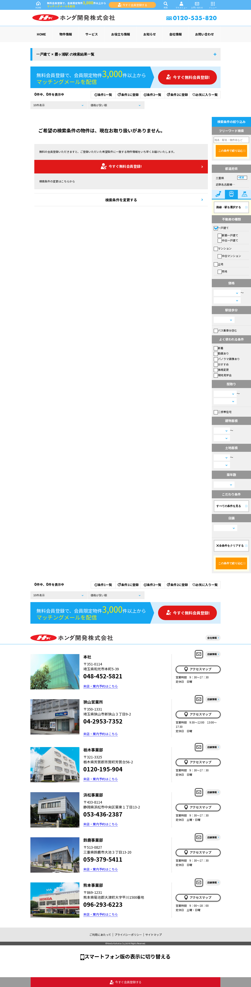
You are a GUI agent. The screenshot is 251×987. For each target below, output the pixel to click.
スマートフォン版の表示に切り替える (127, 956)
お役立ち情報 (120, 34)
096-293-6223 (103, 904)
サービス (91, 34)
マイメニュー (181, 5)
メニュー (213, 5)
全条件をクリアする (230, 545)
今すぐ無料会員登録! (188, 77)
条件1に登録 (128, 94)
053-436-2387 (103, 813)
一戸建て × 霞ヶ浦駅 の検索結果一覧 (65, 54)
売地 (222, 271)
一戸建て (221, 228)
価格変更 (221, 370)
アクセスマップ (197, 669)
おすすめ (221, 364)
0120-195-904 (103, 768)
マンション (223, 248)
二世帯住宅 (223, 412)
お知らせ (149, 34)
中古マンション (229, 256)
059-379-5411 (103, 859)
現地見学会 (223, 375)
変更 (241, 177)
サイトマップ (153, 935)
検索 (166, 5)
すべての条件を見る (228, 506)
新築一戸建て (228, 235)
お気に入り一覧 (205, 94)
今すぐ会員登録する (132, 5)
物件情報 (65, 34)
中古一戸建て (228, 240)
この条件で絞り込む (230, 150)
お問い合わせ (197, 5)
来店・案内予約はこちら (100, 686)
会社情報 (175, 34)
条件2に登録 (177, 94)
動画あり (221, 353)
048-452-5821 (103, 675)
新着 (218, 348)
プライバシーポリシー (128, 935)
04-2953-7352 (103, 721)
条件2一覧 (152, 94)
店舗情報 (212, 654)
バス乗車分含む (225, 330)
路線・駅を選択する (228, 207)
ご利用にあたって (100, 935)
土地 (218, 264)
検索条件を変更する (121, 199)
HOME (38, 5)
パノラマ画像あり (227, 359)
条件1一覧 (103, 94)
